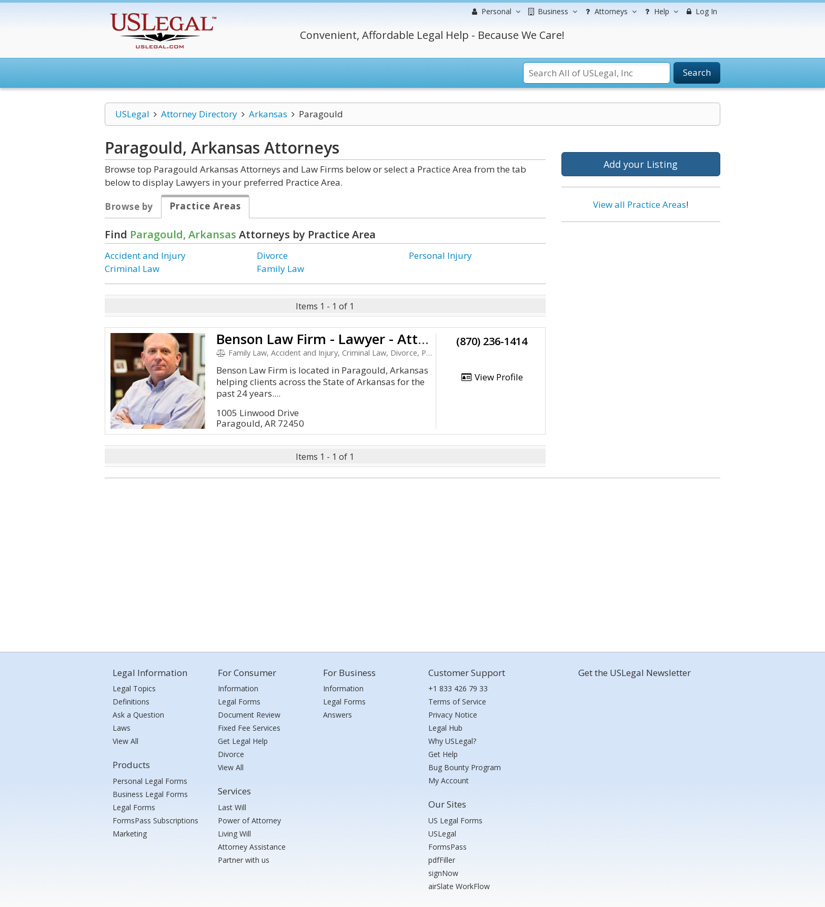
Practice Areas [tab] (205, 206)
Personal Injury (440, 255)
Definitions (131, 702)
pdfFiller (441, 860)
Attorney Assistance (252, 847)
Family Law (280, 269)
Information (238, 688)
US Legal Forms (455, 820)
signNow (443, 873)
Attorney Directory (199, 114)
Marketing (130, 834)
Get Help (443, 754)
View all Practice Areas (639, 204)
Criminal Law (132, 269)
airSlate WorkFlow (459, 886)
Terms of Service (457, 702)
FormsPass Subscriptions (155, 820)
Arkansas (268, 114)
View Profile (492, 377)
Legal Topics (134, 688)
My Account (448, 780)
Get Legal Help (243, 741)
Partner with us (243, 860)
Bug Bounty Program (464, 767)
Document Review (249, 715)
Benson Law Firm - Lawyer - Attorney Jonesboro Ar (378, 338)
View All (125, 741)
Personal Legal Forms (150, 781)
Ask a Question (138, 715)
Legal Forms (134, 807)
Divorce (272, 255)
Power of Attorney (249, 820)
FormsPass (447, 847)
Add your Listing (640, 164)
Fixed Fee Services (249, 728)
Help (660, 11)
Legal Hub (445, 728)
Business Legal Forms (150, 794)
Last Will (232, 807)
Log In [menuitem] (700, 11)
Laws (121, 728)
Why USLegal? (452, 741)
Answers (337, 715)
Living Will (234, 834)
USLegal (132, 114)
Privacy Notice (452, 715)
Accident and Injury (145, 255)
